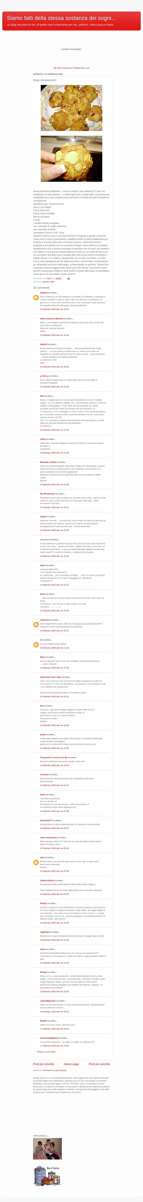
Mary (42, 657)
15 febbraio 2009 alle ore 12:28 (54, 453)
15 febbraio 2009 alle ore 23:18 (54, 848)
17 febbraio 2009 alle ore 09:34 (54, 1029)
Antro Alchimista (48, 837)
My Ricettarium (47, 494)
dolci (52, 281)
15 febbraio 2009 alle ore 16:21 (54, 631)
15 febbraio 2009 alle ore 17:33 (54, 668)
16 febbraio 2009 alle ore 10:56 (54, 923)
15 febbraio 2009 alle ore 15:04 (54, 530)
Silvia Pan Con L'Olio (50, 677)
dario (42, 565)
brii (41, 706)
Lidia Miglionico (48, 1001)
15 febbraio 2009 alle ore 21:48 (54, 811)
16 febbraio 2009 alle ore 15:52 (54, 963)
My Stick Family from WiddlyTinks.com (71, 68)
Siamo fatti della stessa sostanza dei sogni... (61, 18)
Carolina (44, 774)
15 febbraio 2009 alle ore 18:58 (54, 725)
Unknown (45, 620)
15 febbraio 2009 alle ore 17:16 (54, 648)
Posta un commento (46, 1052)
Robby (43, 903)
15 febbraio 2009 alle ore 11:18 (54, 430)
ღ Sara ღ (44, 376)
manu (43, 949)
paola (43, 734)
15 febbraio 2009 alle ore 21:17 (54, 785)
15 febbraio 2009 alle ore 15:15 (54, 556)
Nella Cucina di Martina (51, 318)
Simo (42, 594)
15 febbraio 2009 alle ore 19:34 (54, 748)
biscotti (45, 281)
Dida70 (43, 344)
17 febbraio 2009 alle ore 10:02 (54, 1046)
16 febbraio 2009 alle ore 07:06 (54, 871)
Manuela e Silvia (48, 462)
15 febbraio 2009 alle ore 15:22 (54, 585)
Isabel (43, 516)
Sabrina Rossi (47, 880)
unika (43, 439)
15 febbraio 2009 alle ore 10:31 (54, 367)
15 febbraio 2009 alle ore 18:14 (54, 696)
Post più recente (43, 1064)
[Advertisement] (48, 1113)
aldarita (44, 293)
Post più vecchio (99, 1064)
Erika (42, 794)
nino (42, 857)
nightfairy (45, 932)
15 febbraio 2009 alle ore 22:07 (54, 828)
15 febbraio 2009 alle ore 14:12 (54, 507)
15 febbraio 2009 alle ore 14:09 (54, 484)
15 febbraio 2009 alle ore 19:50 (54, 765)
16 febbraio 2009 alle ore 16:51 (54, 1011)
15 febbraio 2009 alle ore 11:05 (54, 387)
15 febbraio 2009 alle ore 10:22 (54, 309)
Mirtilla (43, 1021)
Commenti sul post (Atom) (54, 1070)
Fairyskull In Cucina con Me (54, 757)
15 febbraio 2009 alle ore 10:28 (54, 335)
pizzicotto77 (46, 820)
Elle (42, 396)
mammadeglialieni (49, 1038)
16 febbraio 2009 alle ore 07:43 (54, 894)
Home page (71, 1064)
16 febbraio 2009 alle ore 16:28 (54, 991)
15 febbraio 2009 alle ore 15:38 (54, 610)
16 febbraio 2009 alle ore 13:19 (54, 940)
